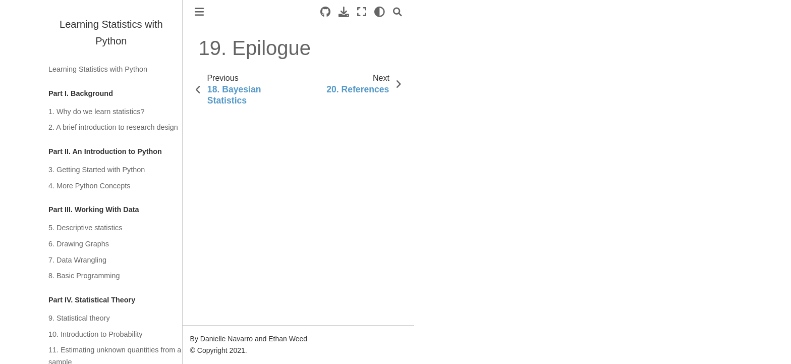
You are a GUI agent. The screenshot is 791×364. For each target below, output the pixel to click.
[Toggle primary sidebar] (199, 12)
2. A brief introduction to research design (113, 127)
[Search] (397, 12)
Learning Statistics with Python (97, 69)
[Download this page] (343, 12)
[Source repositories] (325, 12)
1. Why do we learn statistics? (96, 112)
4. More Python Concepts (89, 186)
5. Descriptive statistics (85, 228)
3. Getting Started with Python (96, 170)
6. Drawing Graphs (78, 244)
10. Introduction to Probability (95, 334)
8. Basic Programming (84, 276)
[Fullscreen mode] (361, 12)
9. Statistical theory (79, 318)
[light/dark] (379, 12)
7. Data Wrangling (77, 260)
